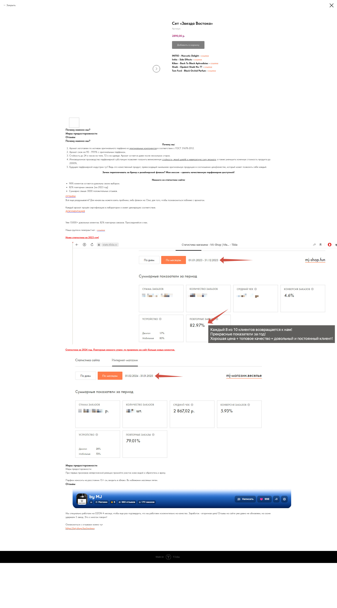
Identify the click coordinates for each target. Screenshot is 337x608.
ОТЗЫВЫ (71, 196)
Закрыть (11, 5)
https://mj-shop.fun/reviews (80, 528)
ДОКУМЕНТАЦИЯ (75, 211)
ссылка (205, 55)
